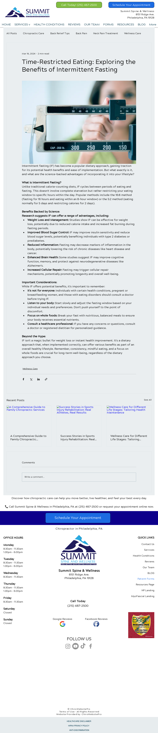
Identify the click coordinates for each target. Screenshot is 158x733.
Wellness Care (132, 33)
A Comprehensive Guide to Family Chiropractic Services (28, 437)
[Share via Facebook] (23, 379)
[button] (22, 24)
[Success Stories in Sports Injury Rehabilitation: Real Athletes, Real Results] (79, 418)
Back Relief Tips (60, 33)
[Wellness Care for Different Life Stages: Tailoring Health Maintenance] (129, 418)
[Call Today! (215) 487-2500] (79, 5)
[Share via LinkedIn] (38, 379)
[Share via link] (46, 379)
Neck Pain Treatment (105, 33)
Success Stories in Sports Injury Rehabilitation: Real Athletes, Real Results (77, 437)
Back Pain (81, 33)
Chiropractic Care (33, 33)
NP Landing (147, 590)
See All (148, 400)
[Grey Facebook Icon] (90, 646)
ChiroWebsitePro (92, 714)
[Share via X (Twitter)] (30, 379)
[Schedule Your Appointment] (131, 5)
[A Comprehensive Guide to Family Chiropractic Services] (29, 418)
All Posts (11, 33)
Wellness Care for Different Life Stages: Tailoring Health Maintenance (128, 437)
